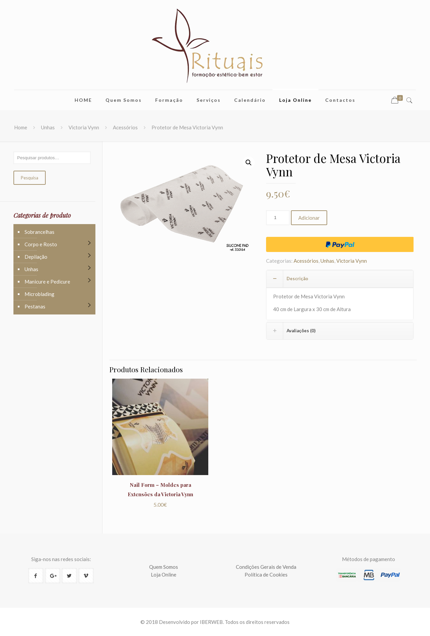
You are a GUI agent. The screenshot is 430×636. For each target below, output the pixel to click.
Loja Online (163, 574)
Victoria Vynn (84, 127)
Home (20, 127)
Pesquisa (29, 177)
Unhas (48, 127)
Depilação (36, 257)
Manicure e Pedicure (47, 282)
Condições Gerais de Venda (266, 567)
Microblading (39, 294)
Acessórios (125, 127)
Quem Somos (163, 567)
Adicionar (309, 218)
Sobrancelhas (39, 232)
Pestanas (35, 306)
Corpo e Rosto (41, 244)
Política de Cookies (266, 574)
